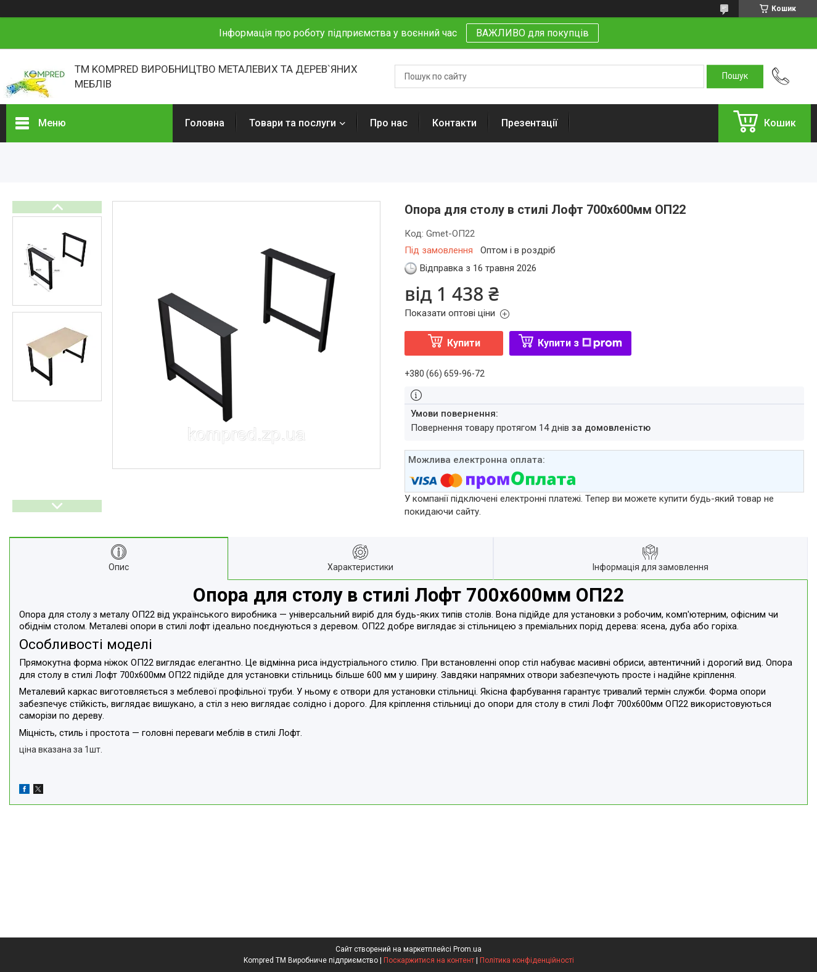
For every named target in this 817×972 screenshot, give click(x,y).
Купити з (580, 343)
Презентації (529, 123)
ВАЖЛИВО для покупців (532, 33)
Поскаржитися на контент (429, 960)
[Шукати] (735, 76)
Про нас (389, 123)
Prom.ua (467, 949)
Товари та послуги (292, 123)
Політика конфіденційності (527, 960)
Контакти (454, 123)
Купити (463, 343)
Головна (204, 123)
